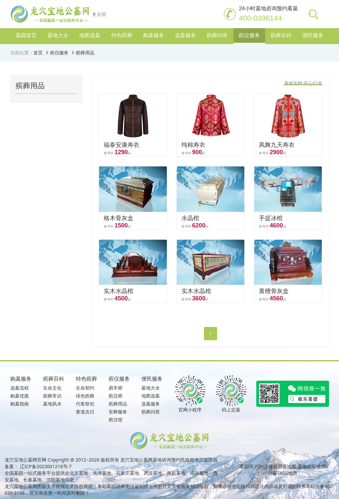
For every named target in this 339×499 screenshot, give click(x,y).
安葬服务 (118, 411)
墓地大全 (150, 388)
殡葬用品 (85, 52)
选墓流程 (19, 388)
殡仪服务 (59, 52)
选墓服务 (150, 404)
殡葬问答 (150, 411)
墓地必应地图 (311, 466)
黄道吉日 (85, 411)
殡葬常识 (52, 396)
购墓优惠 (19, 396)
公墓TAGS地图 (282, 473)
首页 (38, 52)
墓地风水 (52, 404)
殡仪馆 (115, 419)
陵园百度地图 (282, 466)
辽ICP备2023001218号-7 (46, 466)
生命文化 (52, 388)
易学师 (115, 388)
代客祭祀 (85, 404)
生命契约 (85, 388)
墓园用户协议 (253, 466)
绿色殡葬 (85, 396)
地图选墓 (150, 396)
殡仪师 (115, 396)
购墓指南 (19, 404)
